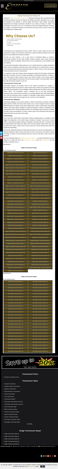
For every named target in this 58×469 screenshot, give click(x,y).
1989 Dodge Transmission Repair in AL (15, 317)
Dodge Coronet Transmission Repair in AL (15, 195)
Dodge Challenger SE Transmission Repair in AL (40, 170)
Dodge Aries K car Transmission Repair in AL (15, 158)
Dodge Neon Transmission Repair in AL (40, 222)
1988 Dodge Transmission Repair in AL (40, 314)
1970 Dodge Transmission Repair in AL (40, 287)
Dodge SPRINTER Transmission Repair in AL (40, 255)
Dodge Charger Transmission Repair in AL (40, 173)
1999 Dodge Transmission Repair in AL (15, 333)
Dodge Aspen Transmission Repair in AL (40, 158)
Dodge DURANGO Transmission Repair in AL (16, 207)
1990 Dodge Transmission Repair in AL (40, 317)
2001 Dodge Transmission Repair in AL (15, 336)
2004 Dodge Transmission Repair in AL (40, 339)
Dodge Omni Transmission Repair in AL (40, 225)
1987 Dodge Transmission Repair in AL (15, 314)
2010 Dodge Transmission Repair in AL (40, 348)
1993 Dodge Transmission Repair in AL (15, 324)
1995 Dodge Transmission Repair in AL (15, 327)
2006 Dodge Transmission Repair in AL (40, 342)
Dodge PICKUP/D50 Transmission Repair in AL (40, 228)
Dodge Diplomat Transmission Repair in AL (40, 204)
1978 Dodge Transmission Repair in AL (40, 299)
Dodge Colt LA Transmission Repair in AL (40, 180)
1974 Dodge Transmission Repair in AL (40, 293)
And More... (30, 424)
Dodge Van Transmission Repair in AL (15, 267)
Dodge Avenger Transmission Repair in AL (15, 161)
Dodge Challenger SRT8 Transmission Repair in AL (16, 173)
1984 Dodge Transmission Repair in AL (40, 308)
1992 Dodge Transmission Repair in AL (40, 321)
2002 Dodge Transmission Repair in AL (40, 336)
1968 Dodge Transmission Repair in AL (40, 284)
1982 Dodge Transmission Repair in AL (40, 305)
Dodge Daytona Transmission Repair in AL (15, 204)
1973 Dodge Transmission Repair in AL (15, 293)
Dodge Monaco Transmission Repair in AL (15, 222)
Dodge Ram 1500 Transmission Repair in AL (15, 243)
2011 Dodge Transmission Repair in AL (15, 351)
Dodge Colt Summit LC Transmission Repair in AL (15, 186)
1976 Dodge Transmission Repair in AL (40, 296)
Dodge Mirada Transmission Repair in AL (40, 219)
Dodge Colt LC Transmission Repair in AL (15, 183)
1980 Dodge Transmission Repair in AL (40, 302)
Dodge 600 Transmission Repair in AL (40, 155)
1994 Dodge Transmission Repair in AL (40, 324)
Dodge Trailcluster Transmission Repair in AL (40, 264)
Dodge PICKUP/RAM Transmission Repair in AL (40, 231)
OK (42, 466)
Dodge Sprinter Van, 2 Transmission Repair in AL (15, 258)
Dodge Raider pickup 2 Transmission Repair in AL (15, 240)
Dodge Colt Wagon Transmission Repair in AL (40, 189)
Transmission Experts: (50, 4)
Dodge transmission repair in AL (19, 18)
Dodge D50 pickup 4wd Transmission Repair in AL (40, 198)
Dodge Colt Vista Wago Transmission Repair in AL (16, 189)
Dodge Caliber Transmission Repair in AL (40, 164)
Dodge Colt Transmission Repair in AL (15, 176)
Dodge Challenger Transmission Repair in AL (40, 167)
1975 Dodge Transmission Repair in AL (15, 296)
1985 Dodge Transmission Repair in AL (15, 311)
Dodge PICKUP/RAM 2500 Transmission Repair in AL (40, 234)
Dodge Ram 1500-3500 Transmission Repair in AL (40, 243)
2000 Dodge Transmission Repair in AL (40, 333)
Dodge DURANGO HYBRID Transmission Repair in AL (40, 207)
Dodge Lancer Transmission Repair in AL (40, 216)
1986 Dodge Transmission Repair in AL (40, 311)
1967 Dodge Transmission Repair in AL (15, 284)
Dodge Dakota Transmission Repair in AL (15, 201)
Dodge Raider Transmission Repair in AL (40, 237)
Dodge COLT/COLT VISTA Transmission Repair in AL (15, 192)
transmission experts (29, 140)
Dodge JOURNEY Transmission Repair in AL (16, 216)
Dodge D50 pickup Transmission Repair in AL (40, 195)
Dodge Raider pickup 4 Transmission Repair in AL (40, 240)
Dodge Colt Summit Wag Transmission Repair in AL (40, 186)
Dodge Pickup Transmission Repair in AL (16, 228)
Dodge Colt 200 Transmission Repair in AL (15, 180)
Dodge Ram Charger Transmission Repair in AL (15, 249)
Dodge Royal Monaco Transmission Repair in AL (15, 252)
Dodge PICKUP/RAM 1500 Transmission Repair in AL (15, 234)
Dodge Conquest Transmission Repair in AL (40, 192)
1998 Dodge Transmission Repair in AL (40, 330)
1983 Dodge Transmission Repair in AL (15, 308)
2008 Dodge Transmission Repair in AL (40, 345)
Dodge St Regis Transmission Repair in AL (40, 258)
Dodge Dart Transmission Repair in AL (40, 201)
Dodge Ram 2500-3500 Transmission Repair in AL (15, 246)
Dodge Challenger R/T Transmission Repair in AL (15, 170)
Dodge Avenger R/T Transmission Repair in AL (40, 161)
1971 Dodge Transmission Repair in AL (15, 290)
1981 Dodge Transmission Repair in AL (15, 305)
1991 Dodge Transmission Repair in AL (15, 321)
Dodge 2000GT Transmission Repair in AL (15, 152)
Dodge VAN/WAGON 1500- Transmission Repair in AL (40, 267)
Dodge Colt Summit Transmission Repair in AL (40, 183)
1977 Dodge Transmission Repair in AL (15, 299)
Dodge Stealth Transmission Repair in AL (16, 261)
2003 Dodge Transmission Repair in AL (15, 339)
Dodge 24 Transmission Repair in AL (40, 152)
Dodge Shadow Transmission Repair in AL (40, 252)
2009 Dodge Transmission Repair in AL (15, 348)
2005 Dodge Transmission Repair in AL (15, 342)
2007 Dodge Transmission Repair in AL (15, 345)
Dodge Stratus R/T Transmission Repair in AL (16, 264)
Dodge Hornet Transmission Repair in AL (16, 213)
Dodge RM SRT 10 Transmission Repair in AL (40, 249)
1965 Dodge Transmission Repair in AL (15, 281)
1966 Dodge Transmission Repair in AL (40, 281)
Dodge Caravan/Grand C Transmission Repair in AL (15, 167)
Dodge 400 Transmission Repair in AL (15, 155)
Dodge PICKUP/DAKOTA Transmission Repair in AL (15, 231)
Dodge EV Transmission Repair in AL (40, 210)
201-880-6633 (45, 140)
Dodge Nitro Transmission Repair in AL (15, 225)
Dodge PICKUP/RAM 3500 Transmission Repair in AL (15, 237)
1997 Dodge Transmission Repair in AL (15, 330)
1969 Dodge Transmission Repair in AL (15, 287)
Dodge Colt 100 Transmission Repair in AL (40, 176)
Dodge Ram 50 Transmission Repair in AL (40, 246)
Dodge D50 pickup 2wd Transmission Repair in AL (16, 198)
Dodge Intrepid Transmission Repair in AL (40, 213)
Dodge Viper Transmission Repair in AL (15, 270)
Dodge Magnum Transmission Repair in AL (15, 219)
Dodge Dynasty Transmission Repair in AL (15, 210)
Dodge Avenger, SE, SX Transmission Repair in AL (16, 164)
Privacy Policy (31, 466)
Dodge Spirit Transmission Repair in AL (15, 255)
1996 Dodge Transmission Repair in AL (40, 327)
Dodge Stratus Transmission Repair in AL (40, 261)
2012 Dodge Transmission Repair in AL (40, 351)
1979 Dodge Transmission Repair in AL (15, 302)
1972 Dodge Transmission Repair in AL (40, 290)
